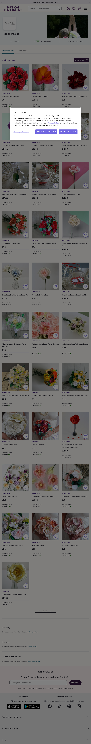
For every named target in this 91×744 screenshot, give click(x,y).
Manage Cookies (21, 132)
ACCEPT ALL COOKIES (68, 132)
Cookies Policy (53, 123)
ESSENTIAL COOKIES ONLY (46, 132)
